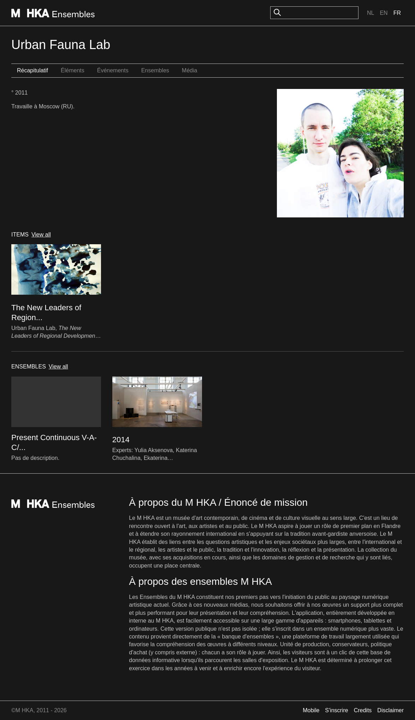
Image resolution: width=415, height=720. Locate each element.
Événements (113, 70)
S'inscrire (336, 710)
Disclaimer (390, 710)
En (383, 13)
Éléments (72, 70)
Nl (370, 13)
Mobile (311, 710)
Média (189, 70)
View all (41, 235)
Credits (363, 710)
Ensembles (155, 70)
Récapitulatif (32, 70)
